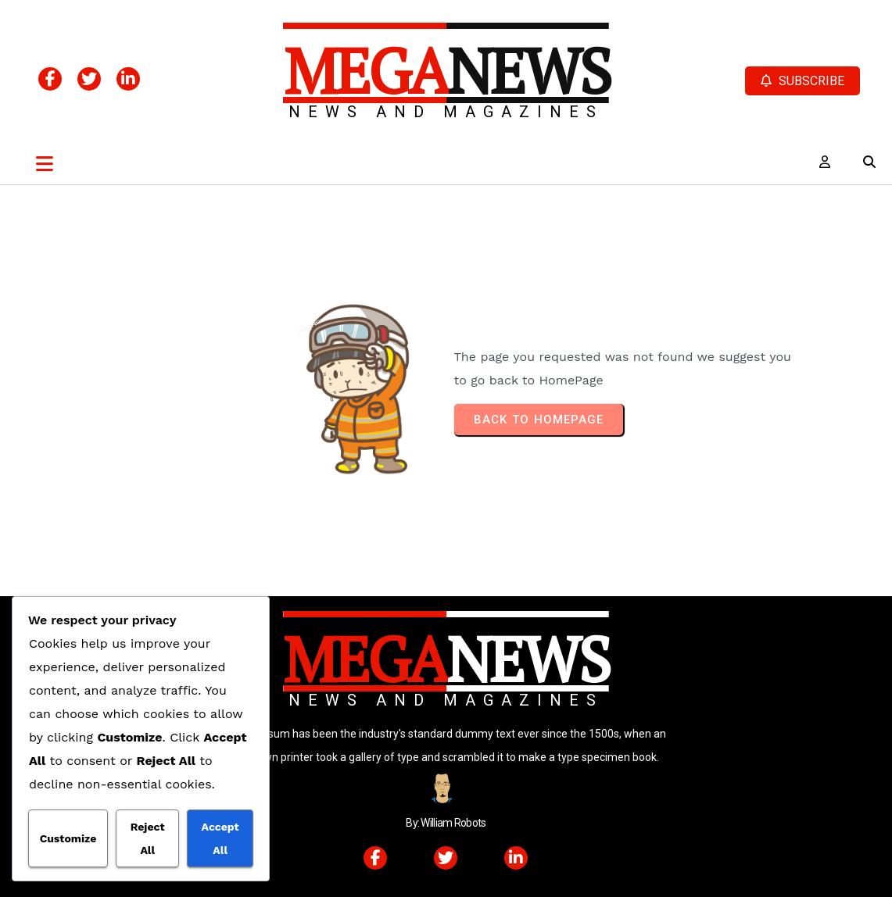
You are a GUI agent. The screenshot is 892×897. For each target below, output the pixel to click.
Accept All (220, 838)
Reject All (148, 838)
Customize (68, 838)
